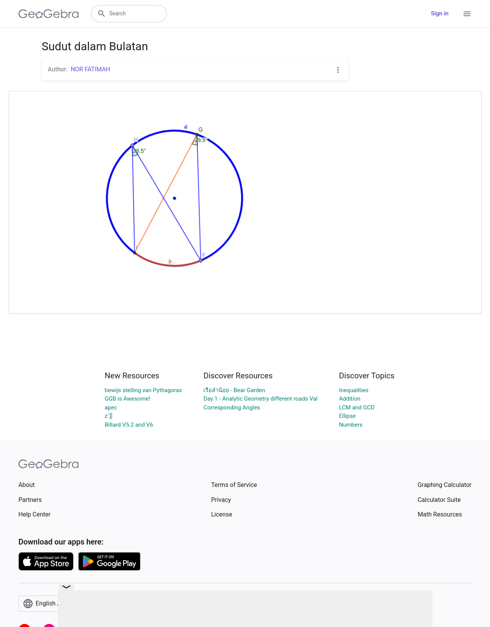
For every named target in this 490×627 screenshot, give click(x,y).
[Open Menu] (467, 13)
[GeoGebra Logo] (48, 13)
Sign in (440, 13)
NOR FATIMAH (90, 69)
